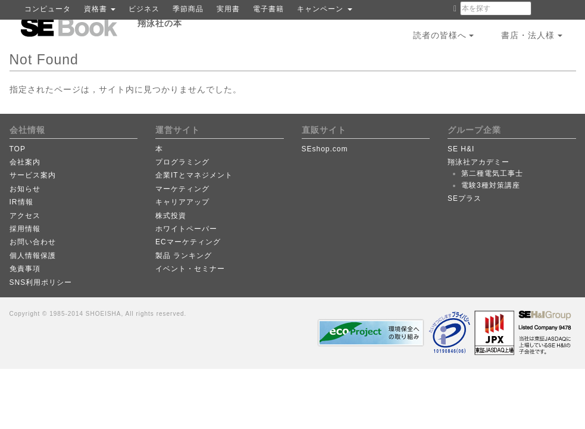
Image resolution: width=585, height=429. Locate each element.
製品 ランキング (183, 255)
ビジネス (144, 9)
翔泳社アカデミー (478, 162)
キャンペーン (324, 9)
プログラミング (182, 162)
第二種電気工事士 (492, 173)
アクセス (25, 216)
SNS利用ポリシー (41, 282)
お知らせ (25, 189)
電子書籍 (268, 9)
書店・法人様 (531, 35)
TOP (18, 149)
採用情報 (25, 229)
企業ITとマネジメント (194, 175)
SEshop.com (325, 149)
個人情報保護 (33, 255)
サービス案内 (33, 175)
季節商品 (188, 9)
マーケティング (182, 189)
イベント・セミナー (190, 269)
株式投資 (170, 216)
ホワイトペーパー (186, 229)
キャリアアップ (182, 202)
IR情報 (21, 202)
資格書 (99, 9)
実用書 (228, 9)
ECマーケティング (188, 242)
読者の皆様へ (443, 35)
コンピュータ (47, 9)
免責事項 (25, 269)
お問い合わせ (33, 242)
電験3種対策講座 (490, 185)
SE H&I (461, 149)
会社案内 (25, 162)
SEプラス (464, 198)
